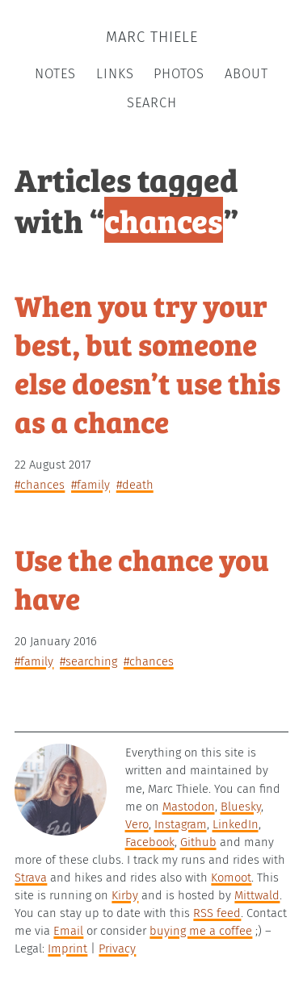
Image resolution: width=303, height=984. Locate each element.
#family (90, 484)
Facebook (150, 842)
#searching (88, 661)
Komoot (231, 877)
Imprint (67, 948)
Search (152, 102)
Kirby (125, 895)
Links (115, 73)
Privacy (117, 948)
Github (198, 842)
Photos (179, 73)
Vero (137, 824)
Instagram (180, 824)
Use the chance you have (142, 578)
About (246, 73)
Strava (31, 877)
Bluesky (241, 806)
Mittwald (257, 895)
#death (135, 484)
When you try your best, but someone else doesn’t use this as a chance (147, 362)
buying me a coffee (200, 931)
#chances (40, 484)
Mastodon (188, 806)
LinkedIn (236, 824)
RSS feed (217, 913)
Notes (55, 73)
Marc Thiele (152, 37)
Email (68, 931)
